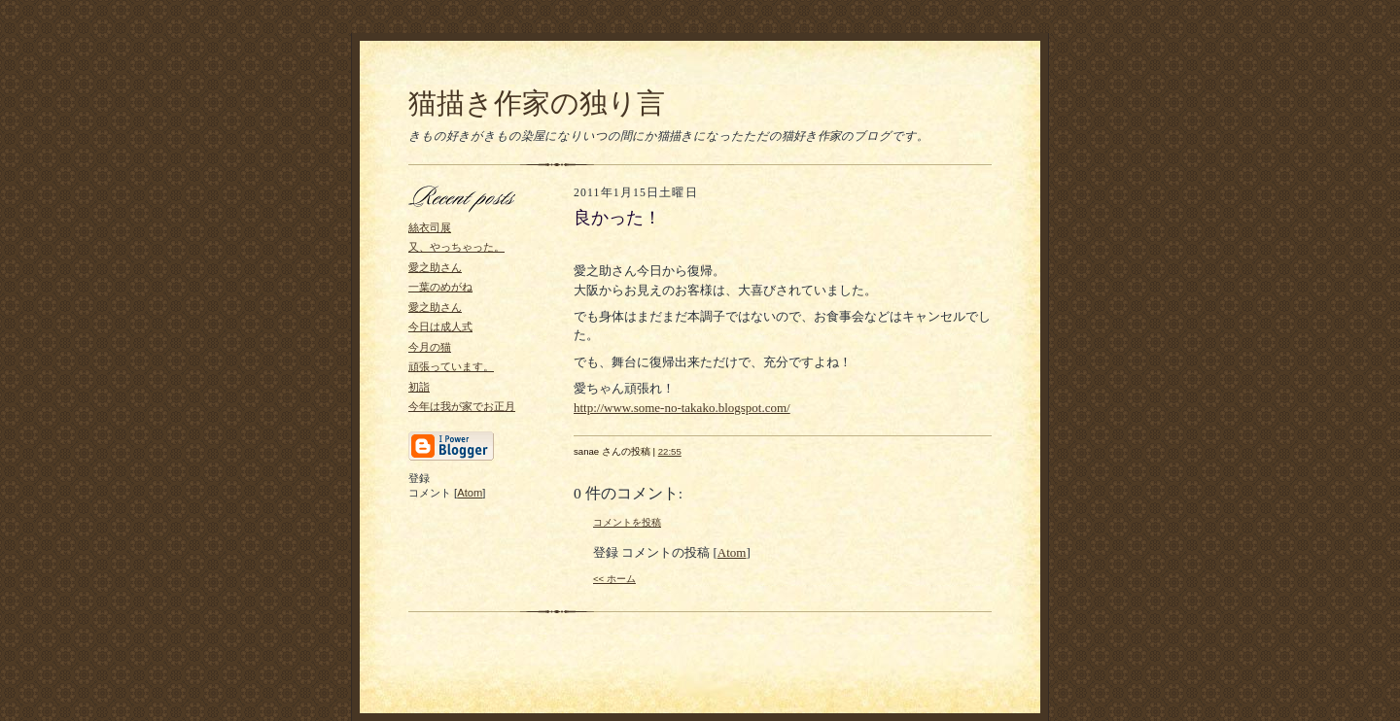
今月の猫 (429, 347)
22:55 (670, 451)
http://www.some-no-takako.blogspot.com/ (682, 407)
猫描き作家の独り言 (536, 103)
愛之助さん (435, 267)
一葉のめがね (440, 286)
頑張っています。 (451, 366)
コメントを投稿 (627, 522)
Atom (469, 492)
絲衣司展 (429, 227)
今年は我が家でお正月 (461, 406)
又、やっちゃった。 (456, 247)
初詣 (419, 387)
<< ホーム (614, 578)
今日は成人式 (440, 326)
